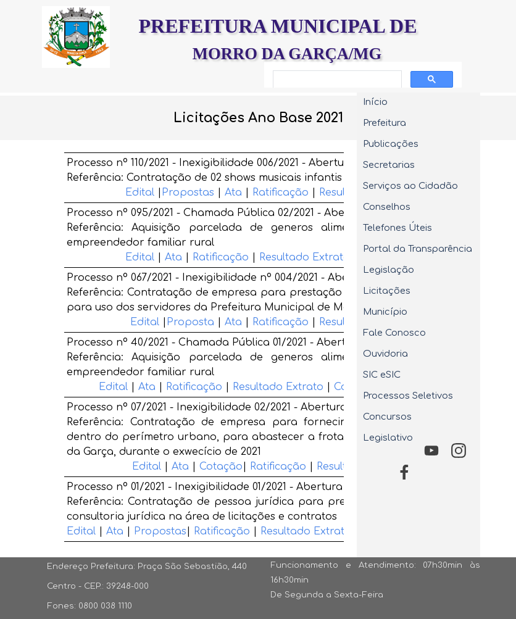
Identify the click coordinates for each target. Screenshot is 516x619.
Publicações (390, 144)
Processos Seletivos (408, 396)
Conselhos (386, 207)
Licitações (386, 291)
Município (385, 312)
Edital (139, 192)
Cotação (221, 466)
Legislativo (388, 437)
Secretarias (389, 165)
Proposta (192, 322)
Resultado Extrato (304, 257)
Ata (233, 192)
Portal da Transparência (417, 249)
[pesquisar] (336, 79)
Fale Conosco (394, 333)
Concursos (387, 417)
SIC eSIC (382, 375)
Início (375, 102)
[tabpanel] (258, 118)
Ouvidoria (385, 354)
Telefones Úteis (397, 228)
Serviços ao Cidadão (410, 186)
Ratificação (280, 192)
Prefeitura (384, 123)
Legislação (388, 270)
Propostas (188, 192)
